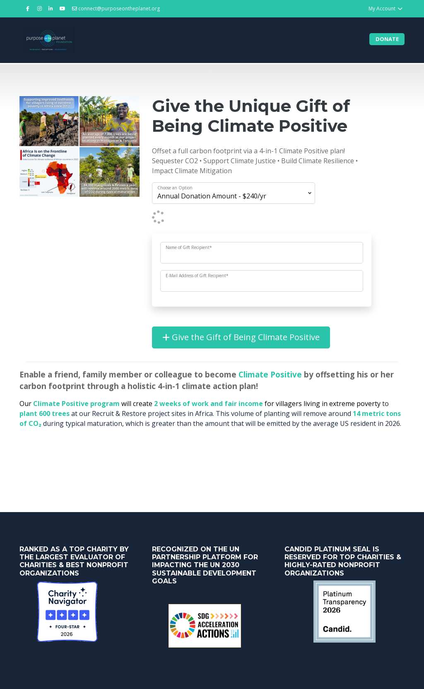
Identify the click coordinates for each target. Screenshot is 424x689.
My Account (386, 8)
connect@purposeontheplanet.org (116, 8)
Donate (387, 39)
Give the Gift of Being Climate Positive (241, 337)
